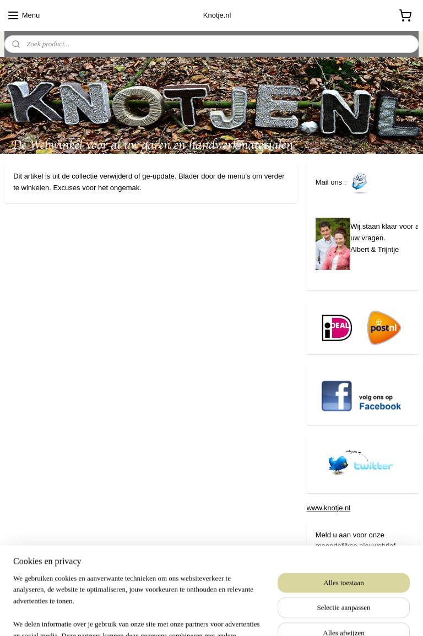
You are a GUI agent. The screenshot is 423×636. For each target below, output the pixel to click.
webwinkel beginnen (226, 615)
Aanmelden (342, 569)
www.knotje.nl (328, 508)
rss (190, 615)
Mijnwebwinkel (312, 615)
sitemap (171, 615)
